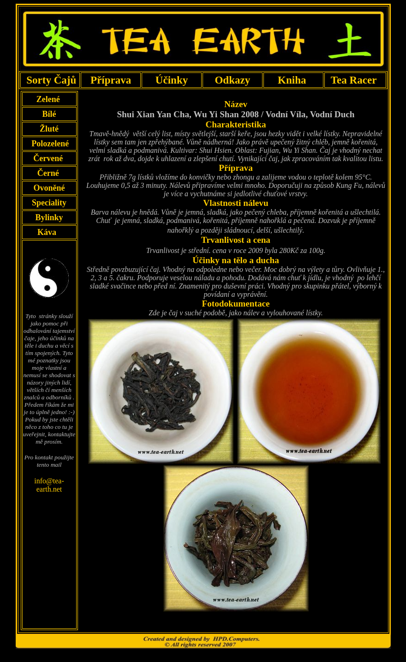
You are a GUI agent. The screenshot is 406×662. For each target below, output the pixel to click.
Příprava (111, 80)
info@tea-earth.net (49, 485)
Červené (49, 158)
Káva (47, 232)
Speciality (49, 202)
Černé (49, 173)
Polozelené (49, 143)
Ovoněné (49, 188)
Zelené (49, 99)
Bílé (49, 114)
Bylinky (49, 217)
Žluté (49, 128)
